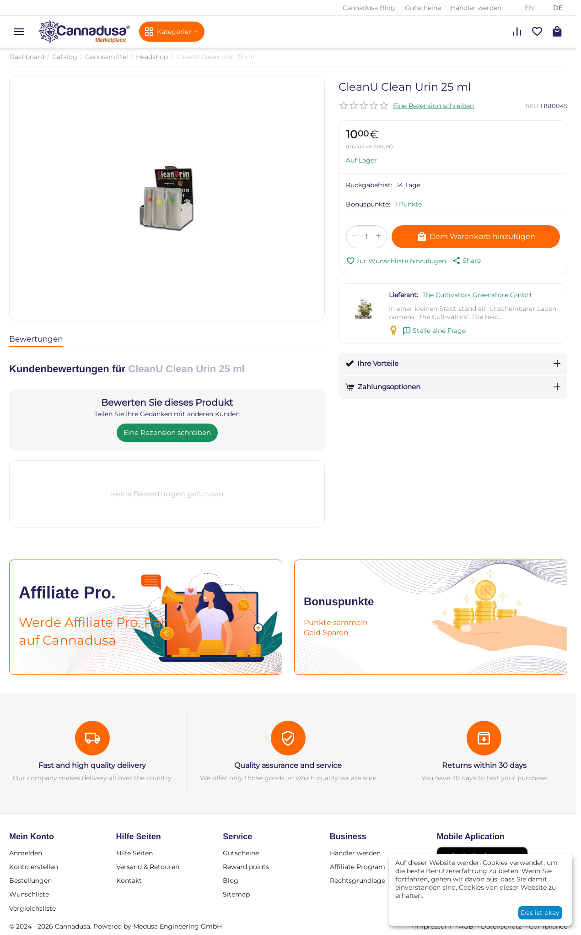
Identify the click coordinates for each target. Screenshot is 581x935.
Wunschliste (29, 894)
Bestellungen (30, 880)
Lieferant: (403, 295)
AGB (466, 926)
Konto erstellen (33, 867)
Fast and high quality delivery (92, 765)
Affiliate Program (357, 867)
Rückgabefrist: (369, 185)
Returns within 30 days (484, 765)
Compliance (548, 926)
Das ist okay (540, 912)
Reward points (246, 867)
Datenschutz (501, 926)
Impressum (433, 926)
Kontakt (129, 880)
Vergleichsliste (32, 908)
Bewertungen (36, 338)
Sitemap (236, 894)
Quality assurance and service (288, 765)
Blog (230, 880)
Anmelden (25, 853)
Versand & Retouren (147, 867)
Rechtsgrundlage (357, 880)
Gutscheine (423, 8)
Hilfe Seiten (134, 853)
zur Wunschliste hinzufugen (396, 261)
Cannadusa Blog (369, 8)
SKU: (532, 105)
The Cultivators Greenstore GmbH (476, 295)
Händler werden (476, 8)
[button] (466, 260)
